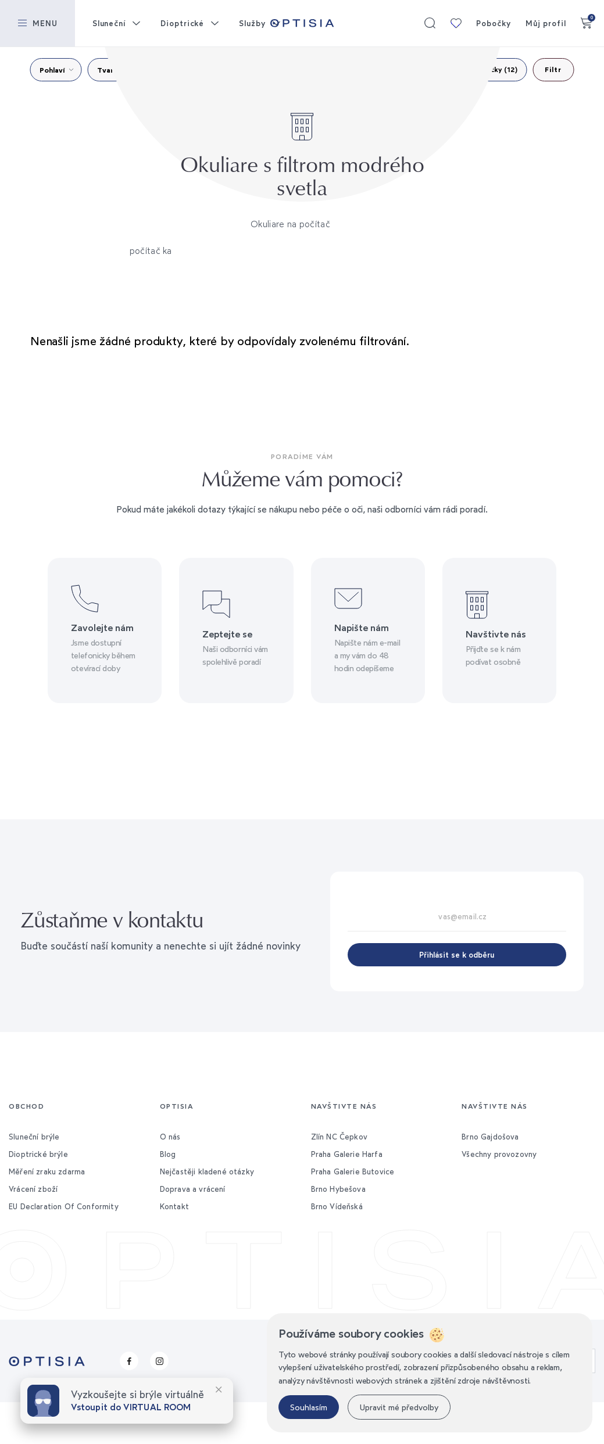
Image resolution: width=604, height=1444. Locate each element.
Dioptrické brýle (38, 1154)
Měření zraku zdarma (47, 1171)
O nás (170, 1136)
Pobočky (493, 23)
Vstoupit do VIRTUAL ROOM (131, 1407)
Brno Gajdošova (490, 1136)
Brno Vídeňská (337, 1206)
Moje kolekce (456, 23)
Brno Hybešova (338, 1189)
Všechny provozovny (499, 1154)
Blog (168, 1154)
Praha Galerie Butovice (353, 1171)
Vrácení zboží (33, 1189)
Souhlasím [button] (308, 1407)
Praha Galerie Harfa (347, 1154)
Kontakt (174, 1206)
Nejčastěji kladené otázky (207, 1171)
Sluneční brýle (34, 1136)
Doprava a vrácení (193, 1189)
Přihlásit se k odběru (456, 954)
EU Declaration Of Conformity (64, 1206)
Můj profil (546, 23)
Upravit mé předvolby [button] (399, 1407)
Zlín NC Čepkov (339, 1136)
